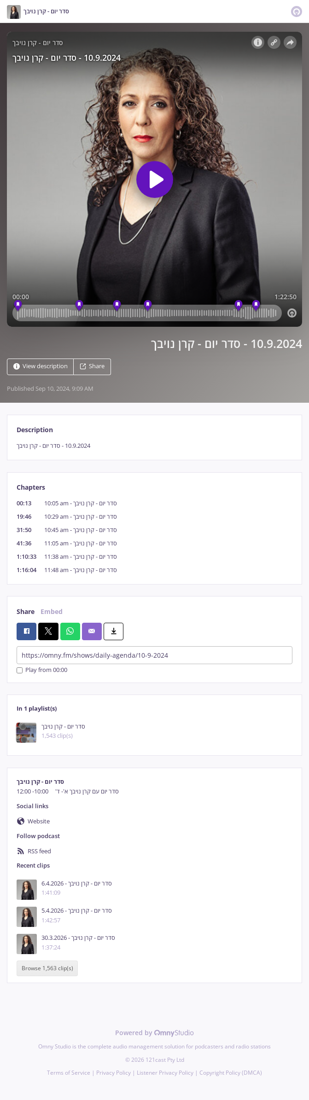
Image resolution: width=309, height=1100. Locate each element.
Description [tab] (35, 429)
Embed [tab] (52, 611)
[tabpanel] (154, 446)
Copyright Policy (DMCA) (230, 1073)
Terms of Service (68, 1073)
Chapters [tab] (31, 487)
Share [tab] (26, 611)
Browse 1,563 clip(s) (47, 969)
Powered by (154, 1032)
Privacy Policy (113, 1073)
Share (92, 366)
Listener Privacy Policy (165, 1073)
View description (40, 366)
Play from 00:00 (42, 670)
